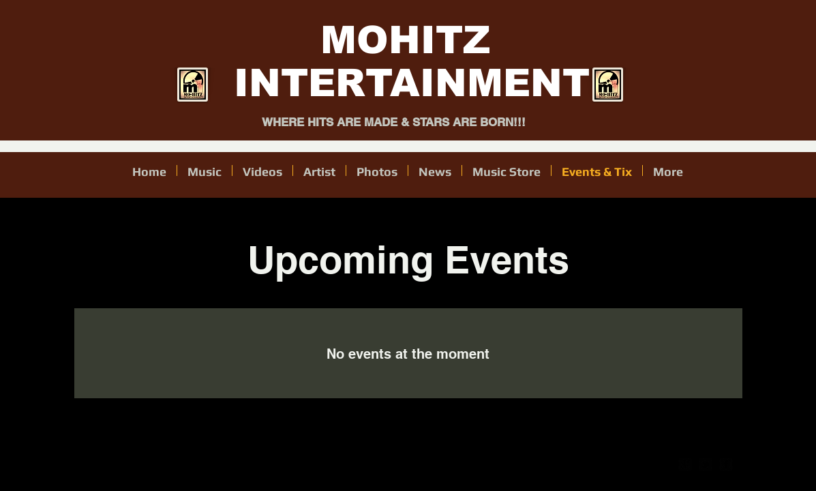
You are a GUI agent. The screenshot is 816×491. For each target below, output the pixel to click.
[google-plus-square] (685, 464)
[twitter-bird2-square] (705, 464)
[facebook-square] (726, 464)
